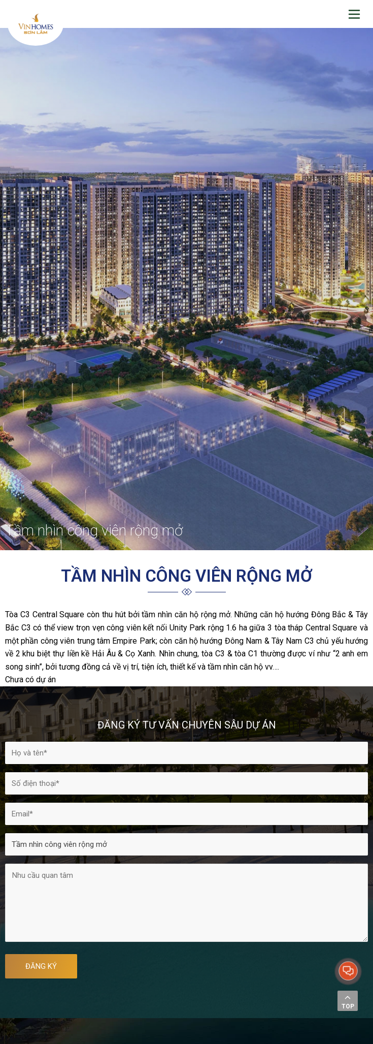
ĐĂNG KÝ (41, 966)
